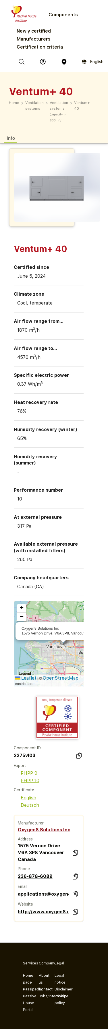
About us (42, 978)
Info (11, 138)
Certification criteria (40, 47)
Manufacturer (31, 823)
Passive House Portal (26, 1003)
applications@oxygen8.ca (43, 894)
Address (25, 839)
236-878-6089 (35, 876)
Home (14, 103)
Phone (24, 868)
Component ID (27, 748)
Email (22, 886)
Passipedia (26, 989)
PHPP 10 (26, 780)
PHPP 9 (25, 773)
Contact (42, 989)
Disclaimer (58, 989)
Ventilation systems (34, 106)
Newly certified (34, 31)
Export (20, 765)
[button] (21, 608)
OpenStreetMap (60, 678)
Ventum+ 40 (82, 106)
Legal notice (58, 978)
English (25, 797)
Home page (26, 978)
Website (25, 904)
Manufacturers (34, 39)
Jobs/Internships (42, 996)
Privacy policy (58, 999)
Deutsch (26, 805)
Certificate (24, 790)
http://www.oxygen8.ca (43, 911)
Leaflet (25, 678)
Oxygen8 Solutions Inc (44, 829)
